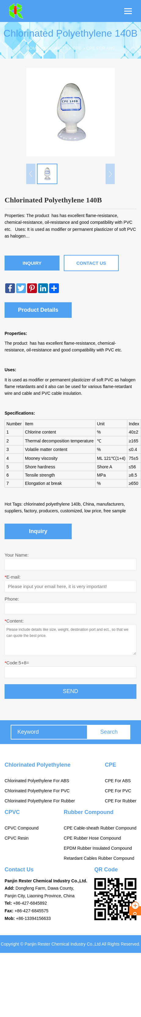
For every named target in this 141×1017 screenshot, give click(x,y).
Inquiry (32, 263)
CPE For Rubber (120, 800)
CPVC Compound (21, 828)
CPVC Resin (17, 838)
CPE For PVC (118, 790)
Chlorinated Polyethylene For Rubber (40, 800)
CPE (77, 48)
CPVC (12, 812)
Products (56, 48)
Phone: (12, 598)
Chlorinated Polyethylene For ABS (37, 780)
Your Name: (17, 555)
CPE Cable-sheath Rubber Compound (100, 828)
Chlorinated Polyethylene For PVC (37, 790)
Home (32, 48)
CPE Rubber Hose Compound (92, 838)
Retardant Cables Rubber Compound (99, 858)
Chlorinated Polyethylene (37, 765)
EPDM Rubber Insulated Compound (98, 848)
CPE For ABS (100, 48)
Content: (14, 620)
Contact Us (91, 263)
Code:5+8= (17, 662)
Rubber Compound (89, 812)
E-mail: (13, 576)
